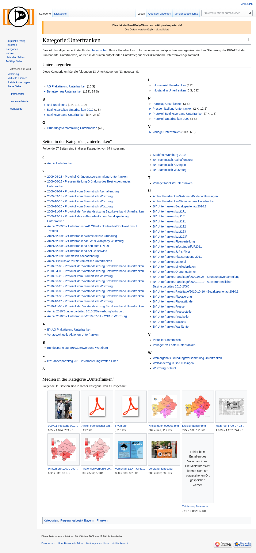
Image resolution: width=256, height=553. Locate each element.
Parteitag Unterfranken (167, 103)
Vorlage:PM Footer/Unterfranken (174, 345)
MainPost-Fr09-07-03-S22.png (231, 425)
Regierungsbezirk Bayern (76, 520)
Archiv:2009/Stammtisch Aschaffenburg (73, 256)
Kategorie (45, 13)
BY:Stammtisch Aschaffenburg (172, 159)
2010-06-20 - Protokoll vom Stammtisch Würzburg (79, 286)
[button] (20, 69)
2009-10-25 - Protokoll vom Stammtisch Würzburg (79, 206)
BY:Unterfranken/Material (169, 261)
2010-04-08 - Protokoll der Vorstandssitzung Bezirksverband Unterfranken (95, 271)
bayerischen (100, 50)
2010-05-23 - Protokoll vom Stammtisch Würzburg (79, 276)
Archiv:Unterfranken (60, 163)
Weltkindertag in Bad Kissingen (173, 363)
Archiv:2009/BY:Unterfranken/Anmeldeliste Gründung (82, 236)
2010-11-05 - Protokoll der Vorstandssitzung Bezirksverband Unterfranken (95, 306)
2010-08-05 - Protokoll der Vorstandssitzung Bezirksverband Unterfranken (95, 291)
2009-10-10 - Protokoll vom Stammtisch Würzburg (79, 201)
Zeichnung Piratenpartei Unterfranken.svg (197, 506)
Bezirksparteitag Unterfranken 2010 (70, 109)
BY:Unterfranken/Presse (168, 306)
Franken (102, 520)
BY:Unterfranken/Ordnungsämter (174, 271)
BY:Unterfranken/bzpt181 (169, 216)
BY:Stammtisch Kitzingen (169, 164)
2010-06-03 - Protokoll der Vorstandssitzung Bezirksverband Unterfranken (95, 281)
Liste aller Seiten (15, 57)
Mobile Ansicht (119, 543)
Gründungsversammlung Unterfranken (72, 128)
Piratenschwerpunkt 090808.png (96, 468)
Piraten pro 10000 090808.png (63, 468)
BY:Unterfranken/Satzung (169, 321)
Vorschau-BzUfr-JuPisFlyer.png (130, 468)
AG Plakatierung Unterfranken (66, 86)
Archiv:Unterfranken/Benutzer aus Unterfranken (184, 201)
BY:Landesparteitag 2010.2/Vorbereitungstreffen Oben (82, 361)
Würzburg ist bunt (164, 368)
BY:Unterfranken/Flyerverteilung (174, 241)
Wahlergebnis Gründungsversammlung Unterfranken (187, 358)
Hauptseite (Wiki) (15, 41)
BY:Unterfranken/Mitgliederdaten (174, 266)
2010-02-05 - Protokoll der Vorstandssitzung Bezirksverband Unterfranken (95, 266)
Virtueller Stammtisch (167, 340)
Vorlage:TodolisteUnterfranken (172, 183)
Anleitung (13, 74)
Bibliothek (11, 45)
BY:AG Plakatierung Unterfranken (69, 329)
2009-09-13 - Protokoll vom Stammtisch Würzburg (79, 196)
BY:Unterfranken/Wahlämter (171, 326)
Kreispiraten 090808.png (164, 425)
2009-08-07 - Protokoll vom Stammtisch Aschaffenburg (83, 191)
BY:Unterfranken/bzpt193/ (170, 236)
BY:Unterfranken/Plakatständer (173, 301)
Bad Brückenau (57, 104)
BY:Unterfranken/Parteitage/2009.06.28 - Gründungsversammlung (196, 276)
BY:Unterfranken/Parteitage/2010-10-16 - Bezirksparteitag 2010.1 (195, 291)
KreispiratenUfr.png (194, 425)
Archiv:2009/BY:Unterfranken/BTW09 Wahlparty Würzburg (85, 241)
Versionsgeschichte (186, 13)
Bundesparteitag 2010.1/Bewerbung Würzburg (77, 347)
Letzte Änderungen (19, 82)
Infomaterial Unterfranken (169, 85)
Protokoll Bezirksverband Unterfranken (178, 113)
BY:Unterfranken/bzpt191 (169, 221)
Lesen (141, 13)
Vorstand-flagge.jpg (160, 468)
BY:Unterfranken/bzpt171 (169, 211)
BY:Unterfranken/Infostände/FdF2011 (177, 246)
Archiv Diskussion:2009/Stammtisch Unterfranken (79, 261)
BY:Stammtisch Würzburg (170, 170)
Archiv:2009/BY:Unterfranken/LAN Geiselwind (77, 251)
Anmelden (247, 4)
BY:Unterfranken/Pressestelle (172, 311)
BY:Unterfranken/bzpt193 (169, 231)
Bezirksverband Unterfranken (66, 114)
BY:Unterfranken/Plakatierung (172, 296)
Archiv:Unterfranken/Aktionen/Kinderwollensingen (185, 196)
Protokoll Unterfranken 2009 (171, 118)
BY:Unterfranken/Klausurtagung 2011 (177, 256)
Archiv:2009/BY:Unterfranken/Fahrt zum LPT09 (78, 246)
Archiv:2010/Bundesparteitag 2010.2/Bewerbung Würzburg (85, 311)
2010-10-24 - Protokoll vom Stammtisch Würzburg (79, 301)
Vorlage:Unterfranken (166, 132)
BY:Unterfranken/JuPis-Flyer (171, 251)
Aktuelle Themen (17, 78)
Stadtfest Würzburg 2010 (169, 155)
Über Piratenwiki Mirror (71, 543)
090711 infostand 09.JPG (63, 425)
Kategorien (51, 520)
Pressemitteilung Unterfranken (172, 108)
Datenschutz (48, 543)
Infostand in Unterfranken (169, 90)
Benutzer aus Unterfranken (64, 91)
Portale (10, 53)
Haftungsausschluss (97, 543)
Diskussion (61, 13)
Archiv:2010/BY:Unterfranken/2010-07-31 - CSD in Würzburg (87, 316)
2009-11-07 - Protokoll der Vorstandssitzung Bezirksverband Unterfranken (95, 211)
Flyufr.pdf (120, 425)
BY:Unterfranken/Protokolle (170, 316)
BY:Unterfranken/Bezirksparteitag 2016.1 (179, 206)
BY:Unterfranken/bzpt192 (169, 226)
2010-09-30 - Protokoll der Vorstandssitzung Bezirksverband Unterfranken (95, 296)
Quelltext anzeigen (159, 13)
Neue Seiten (15, 86)
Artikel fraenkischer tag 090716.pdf (96, 425)
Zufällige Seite (14, 61)
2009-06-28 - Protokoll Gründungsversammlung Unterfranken (87, 176)
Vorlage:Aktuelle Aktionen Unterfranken (73, 334)
